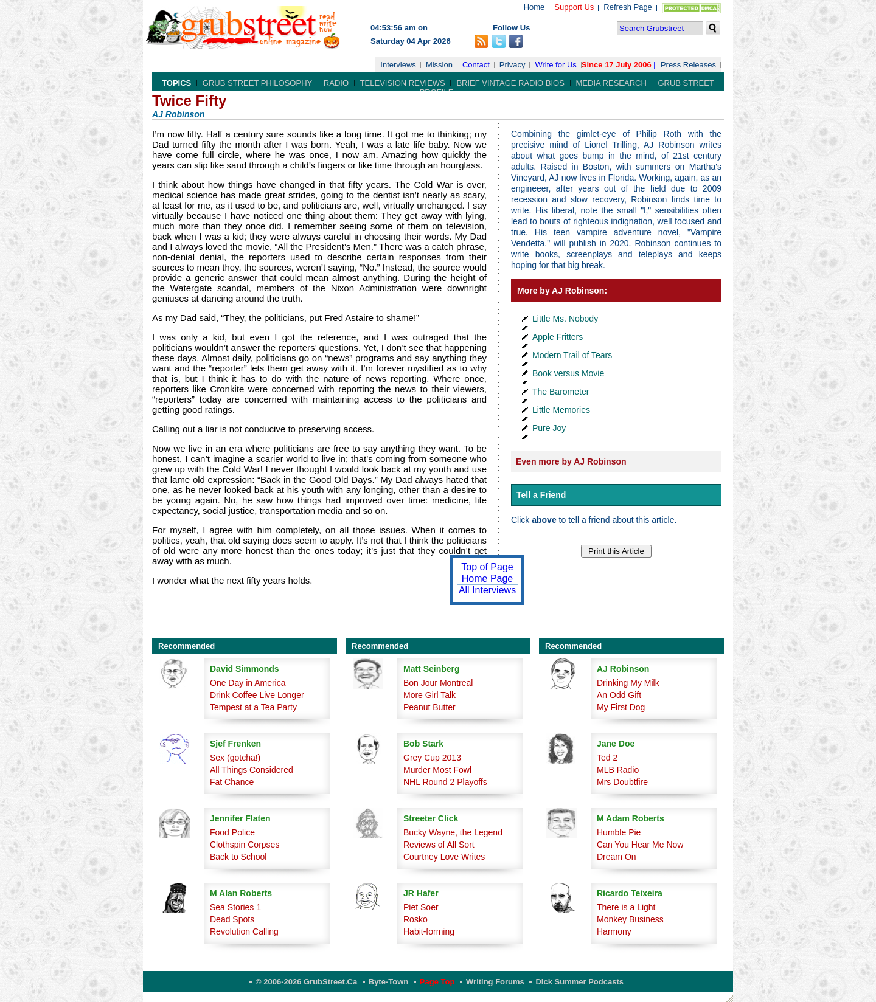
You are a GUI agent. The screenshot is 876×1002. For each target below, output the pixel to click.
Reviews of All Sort (438, 844)
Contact (476, 64)
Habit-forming (428, 931)
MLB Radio (618, 770)
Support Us (574, 7)
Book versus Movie (568, 373)
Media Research (611, 83)
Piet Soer (421, 907)
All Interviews (487, 590)
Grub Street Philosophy (257, 83)
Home (534, 7)
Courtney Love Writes (444, 857)
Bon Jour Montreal (438, 683)
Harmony (614, 931)
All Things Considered (251, 770)
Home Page (487, 578)
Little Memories (561, 410)
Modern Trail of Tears (572, 355)
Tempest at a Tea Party (253, 707)
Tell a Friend (541, 495)
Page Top (437, 981)
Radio (336, 83)
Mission (439, 64)
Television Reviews (402, 83)
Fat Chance (232, 782)
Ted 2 (607, 757)
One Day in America (248, 683)
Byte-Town (388, 981)
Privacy (512, 64)
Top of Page (487, 567)
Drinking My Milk (628, 683)
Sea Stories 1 (235, 907)
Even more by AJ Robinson (571, 461)
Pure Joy (549, 428)
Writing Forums (495, 981)
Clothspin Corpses (244, 844)
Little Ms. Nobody (565, 318)
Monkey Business (630, 919)
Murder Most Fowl (437, 770)
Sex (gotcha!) (235, 757)
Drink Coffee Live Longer (257, 695)
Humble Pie (619, 832)
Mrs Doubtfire (622, 782)
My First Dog (621, 707)
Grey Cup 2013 (432, 757)
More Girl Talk (429, 695)
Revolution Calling (244, 931)
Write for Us (555, 64)
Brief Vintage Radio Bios (510, 83)
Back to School (238, 857)
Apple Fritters (557, 337)
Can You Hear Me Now (640, 844)
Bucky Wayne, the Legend (452, 832)
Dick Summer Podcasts (579, 981)
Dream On (616, 857)
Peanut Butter (429, 707)
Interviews (398, 64)
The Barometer (560, 391)
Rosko (415, 919)
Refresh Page (627, 7)
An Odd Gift (619, 695)
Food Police (232, 832)
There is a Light (626, 907)
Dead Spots (232, 919)
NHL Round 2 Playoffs (445, 782)
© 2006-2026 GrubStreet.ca (306, 981)
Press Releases (688, 64)
